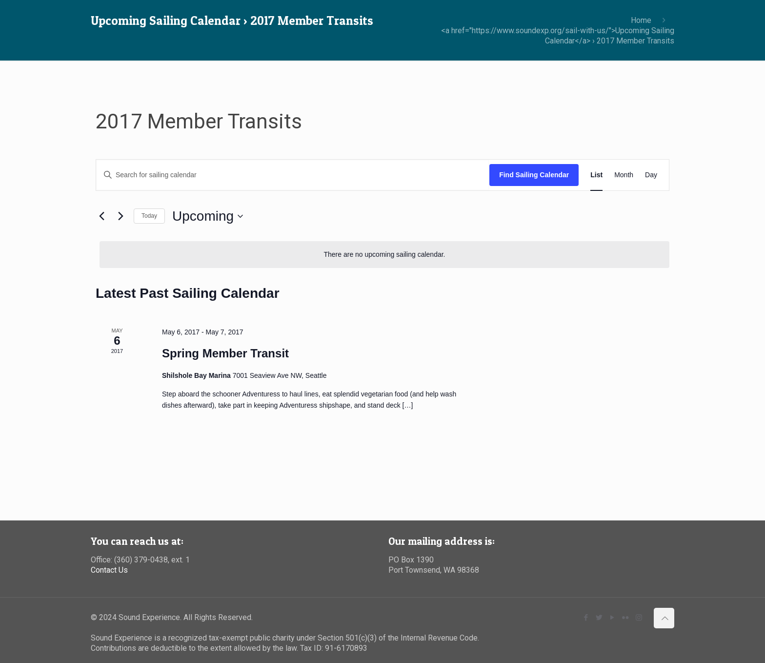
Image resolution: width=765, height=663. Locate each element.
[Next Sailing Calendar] (120, 216)
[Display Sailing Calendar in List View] (596, 175)
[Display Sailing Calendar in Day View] (651, 175)
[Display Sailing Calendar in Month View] (623, 175)
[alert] (384, 254)
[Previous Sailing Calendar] (101, 216)
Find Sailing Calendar (534, 175)
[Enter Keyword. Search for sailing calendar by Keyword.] (292, 175)
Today (149, 215)
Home (641, 20)
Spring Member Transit (225, 353)
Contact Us (109, 570)
